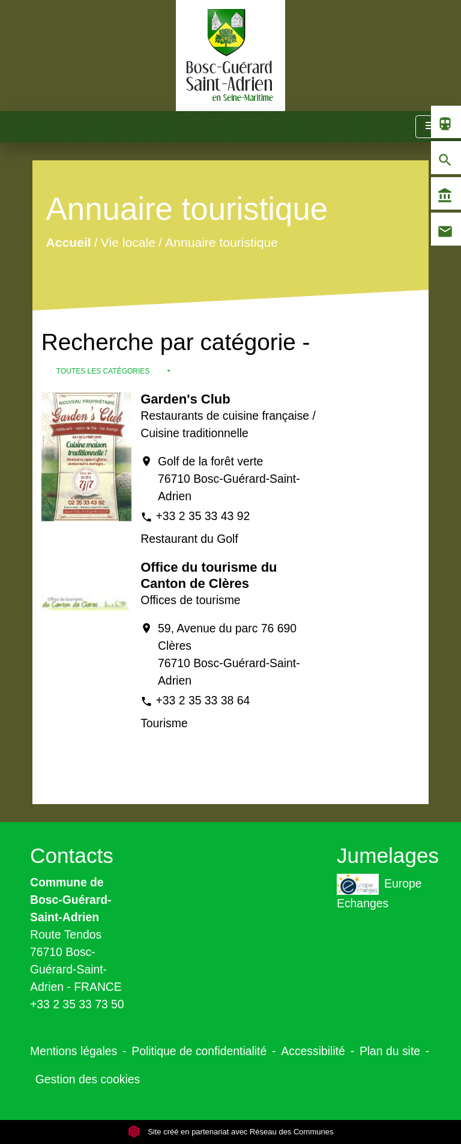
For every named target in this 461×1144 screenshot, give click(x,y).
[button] (113, 371)
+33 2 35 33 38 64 (203, 700)
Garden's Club (185, 399)
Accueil (68, 242)
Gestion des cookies (87, 1079)
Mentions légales (73, 1051)
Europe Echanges (379, 892)
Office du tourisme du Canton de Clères (208, 575)
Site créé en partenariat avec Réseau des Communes (231, 1131)
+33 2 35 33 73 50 (77, 1004)
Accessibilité (313, 1051)
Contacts (71, 855)
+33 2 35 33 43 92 (203, 515)
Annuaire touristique (221, 242)
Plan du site (390, 1051)
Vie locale (128, 242)
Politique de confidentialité (199, 1051)
